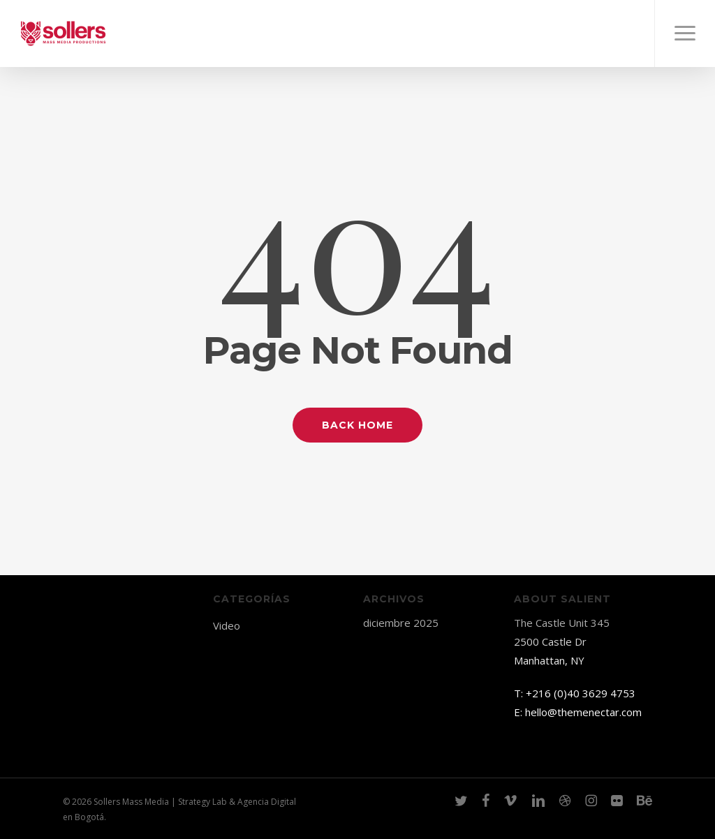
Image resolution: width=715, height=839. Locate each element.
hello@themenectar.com (583, 712)
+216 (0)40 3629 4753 (580, 693)
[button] (684, 33)
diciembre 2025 (400, 623)
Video (226, 625)
